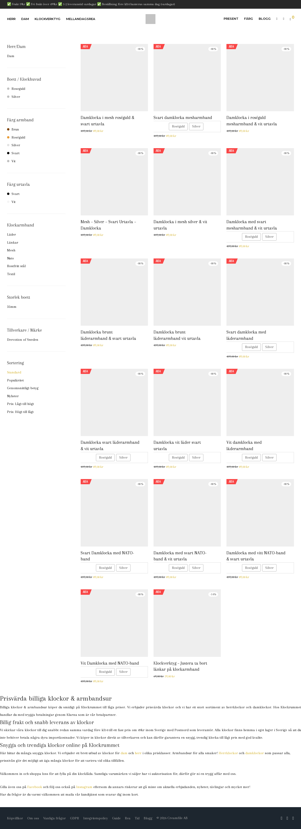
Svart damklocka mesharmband (183, 117)
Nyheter (13, 396)
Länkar (12, 242)
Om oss (33, 818)
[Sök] (276, 18)
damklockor (254, 753)
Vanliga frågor (54, 818)
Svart (13, 153)
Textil (11, 274)
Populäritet (15, 380)
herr (138, 753)
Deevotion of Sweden (22, 339)
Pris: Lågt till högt (20, 404)
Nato (10, 258)
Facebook (34, 787)
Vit (11, 161)
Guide (116, 818)
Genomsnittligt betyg (23, 388)
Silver (13, 97)
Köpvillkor (15, 818)
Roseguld (16, 89)
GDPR (74, 818)
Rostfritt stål (16, 266)
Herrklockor (228, 753)
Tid (137, 818)
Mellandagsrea (80, 19)
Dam (25, 19)
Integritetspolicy (95, 818)
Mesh (11, 250)
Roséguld (16, 137)
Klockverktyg (47, 19)
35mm (11, 307)
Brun (13, 129)
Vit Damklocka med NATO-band (110, 663)
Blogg (265, 18)
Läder (11, 234)
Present (231, 18)
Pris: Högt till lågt (20, 412)
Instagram (84, 787)
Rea (128, 818)
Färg (248, 18)
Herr (11, 19)
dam (124, 753)
